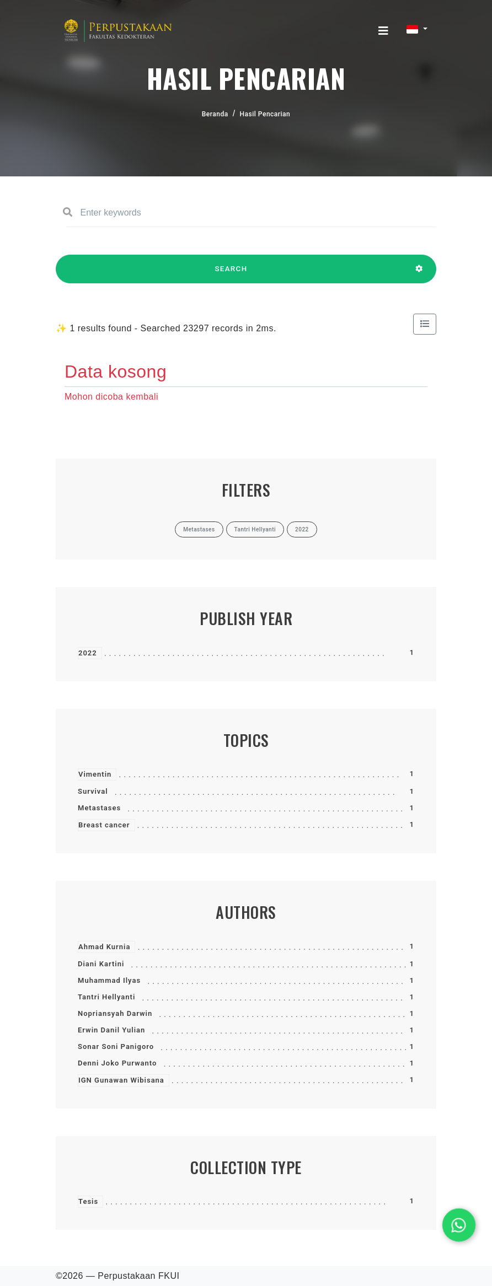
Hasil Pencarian (265, 114)
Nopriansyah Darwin (115, 1013)
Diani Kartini (101, 964)
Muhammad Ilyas (109, 980)
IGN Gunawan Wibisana (121, 1080)
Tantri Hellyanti (106, 997)
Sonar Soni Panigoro (116, 1046)
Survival (93, 791)
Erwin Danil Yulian (111, 1030)
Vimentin (94, 774)
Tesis (88, 1201)
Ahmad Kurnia (104, 947)
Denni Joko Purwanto (117, 1063)
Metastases (99, 808)
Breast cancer (104, 825)
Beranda (215, 114)
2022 (87, 653)
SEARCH (231, 274)
